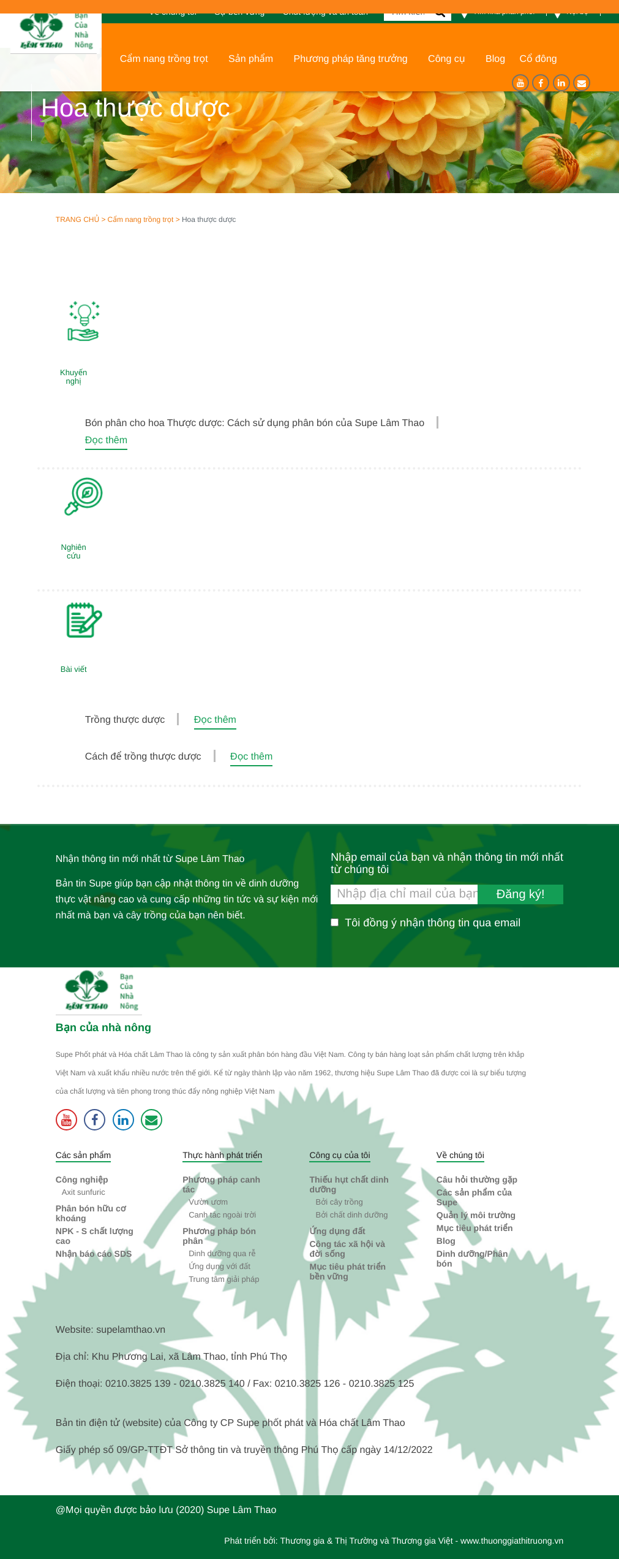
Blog (446, 1241)
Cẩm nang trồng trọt (140, 219)
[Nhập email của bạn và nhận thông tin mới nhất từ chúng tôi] (447, 894)
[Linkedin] (561, 82)
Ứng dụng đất (337, 1231)
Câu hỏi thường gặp (477, 1179)
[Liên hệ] (581, 82)
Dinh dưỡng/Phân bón (472, 1258)
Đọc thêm (106, 440)
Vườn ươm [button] (208, 1201)
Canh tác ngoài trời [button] (222, 1214)
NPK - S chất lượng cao (94, 1236)
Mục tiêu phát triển (475, 1228)
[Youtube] (520, 82)
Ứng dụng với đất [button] (219, 1266)
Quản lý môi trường (476, 1215)
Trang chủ (77, 219)
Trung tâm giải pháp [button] (224, 1279)
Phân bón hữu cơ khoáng (91, 1213)
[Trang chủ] (50, 30)
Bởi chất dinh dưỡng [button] (351, 1214)
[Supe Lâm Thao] (100, 991)
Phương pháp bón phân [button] (219, 1236)
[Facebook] (540, 82)
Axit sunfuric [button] (83, 1192)
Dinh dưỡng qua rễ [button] (222, 1253)
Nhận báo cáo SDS (94, 1254)
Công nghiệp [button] (82, 1179)
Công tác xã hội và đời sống (347, 1249)
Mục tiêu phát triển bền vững (347, 1271)
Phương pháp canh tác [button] (221, 1184)
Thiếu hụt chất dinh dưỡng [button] (348, 1184)
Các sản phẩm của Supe (474, 1197)
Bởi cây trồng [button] (338, 1201)
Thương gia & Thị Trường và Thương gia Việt (366, 1541)
